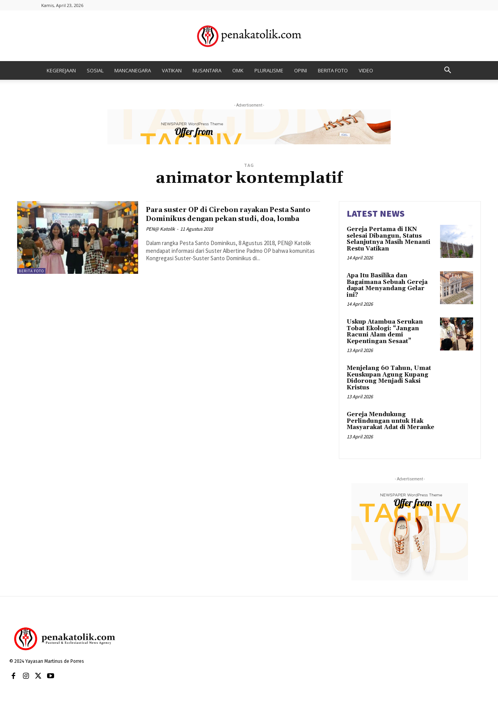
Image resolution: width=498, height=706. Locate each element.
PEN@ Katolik (160, 238)
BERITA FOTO (333, 70)
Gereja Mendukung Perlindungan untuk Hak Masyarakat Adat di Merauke (390, 421)
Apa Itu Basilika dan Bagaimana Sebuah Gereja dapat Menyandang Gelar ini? (387, 285)
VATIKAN (172, 70)
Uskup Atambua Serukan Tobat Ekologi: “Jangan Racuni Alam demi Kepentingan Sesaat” (385, 331)
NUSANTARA (207, 70)
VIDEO (366, 70)
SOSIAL (95, 70)
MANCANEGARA (132, 70)
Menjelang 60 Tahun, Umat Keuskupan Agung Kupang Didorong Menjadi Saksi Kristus (389, 377)
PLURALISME (268, 70)
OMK (238, 70)
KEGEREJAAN (61, 70)
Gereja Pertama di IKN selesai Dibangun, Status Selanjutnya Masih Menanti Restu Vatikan (388, 239)
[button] (447, 71)
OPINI (300, 70)
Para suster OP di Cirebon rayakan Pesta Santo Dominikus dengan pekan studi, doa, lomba (232, 219)
